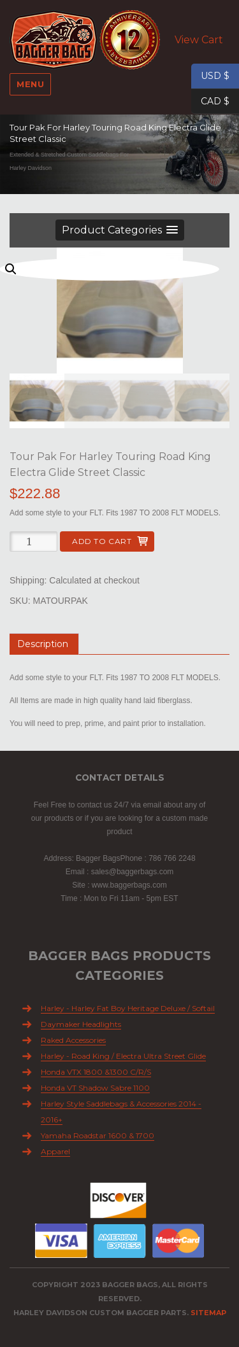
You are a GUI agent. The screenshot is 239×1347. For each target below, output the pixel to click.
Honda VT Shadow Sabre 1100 (95, 1087)
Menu (30, 84)
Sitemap (208, 1312)
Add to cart (101, 541)
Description (42, 644)
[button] (119, 230)
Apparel (55, 1151)
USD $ (210, 76)
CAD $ (210, 102)
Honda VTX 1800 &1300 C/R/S (96, 1072)
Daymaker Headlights (81, 1024)
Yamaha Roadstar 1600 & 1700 (97, 1135)
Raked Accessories (73, 1040)
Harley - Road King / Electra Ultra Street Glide (123, 1056)
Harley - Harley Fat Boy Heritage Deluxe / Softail (128, 1008)
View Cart (199, 40)
